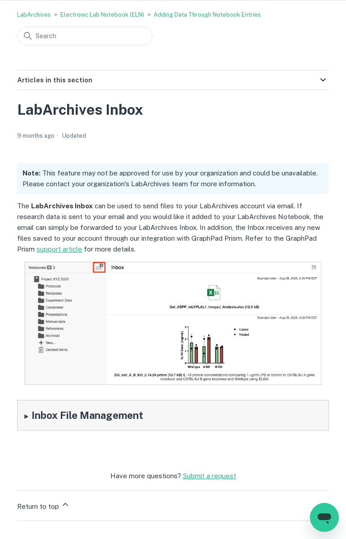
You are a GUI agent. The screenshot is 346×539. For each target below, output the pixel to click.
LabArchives (34, 14)
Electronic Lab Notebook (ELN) (102, 14)
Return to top (43, 505)
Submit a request (209, 476)
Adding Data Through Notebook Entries (207, 14)
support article (59, 249)
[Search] (85, 36)
